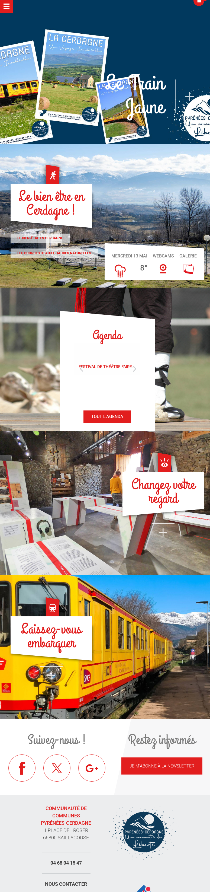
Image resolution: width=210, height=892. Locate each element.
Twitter (56, 768)
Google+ (91, 768)
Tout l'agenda (107, 416)
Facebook (21, 768)
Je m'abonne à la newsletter (162, 766)
